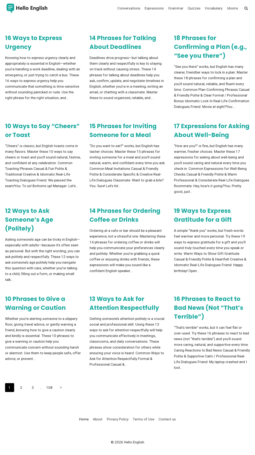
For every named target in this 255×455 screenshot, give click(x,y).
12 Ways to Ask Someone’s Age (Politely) (29, 220)
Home (84, 419)
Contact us (167, 419)
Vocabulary (213, 8)
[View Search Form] (246, 8)
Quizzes (194, 8)
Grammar (175, 8)
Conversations (128, 8)
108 (49, 387)
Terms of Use (143, 419)
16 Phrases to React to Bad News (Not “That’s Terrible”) (208, 308)
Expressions (154, 8)
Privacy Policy (118, 419)
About (97, 419)
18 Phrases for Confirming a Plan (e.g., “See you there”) (210, 47)
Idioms (232, 8)
